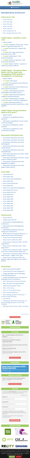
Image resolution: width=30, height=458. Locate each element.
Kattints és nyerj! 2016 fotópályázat (14, 188)
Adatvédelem (18, 456)
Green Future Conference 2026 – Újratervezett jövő (14, 367)
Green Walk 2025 (8, 210)
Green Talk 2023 (7, 24)
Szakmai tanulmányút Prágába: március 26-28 (13, 352)
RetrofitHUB (6, 298)
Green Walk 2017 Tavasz (10, 190)
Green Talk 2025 (7, 19)
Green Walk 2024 (8, 208)
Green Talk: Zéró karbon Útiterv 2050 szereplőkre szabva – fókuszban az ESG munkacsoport (13, 378)
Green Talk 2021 (7, 28)
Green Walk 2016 (8, 185)
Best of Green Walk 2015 (10, 183)
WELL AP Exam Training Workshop (13, 283)
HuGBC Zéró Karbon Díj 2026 (9, 348)
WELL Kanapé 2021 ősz (9, 31)
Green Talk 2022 (7, 26)
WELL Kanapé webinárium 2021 (12, 33)
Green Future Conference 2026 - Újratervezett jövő (14, 345)
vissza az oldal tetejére (25, 314)
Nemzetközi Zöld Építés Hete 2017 (13, 138)
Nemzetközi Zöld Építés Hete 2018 (13, 140)
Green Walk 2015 (8, 181)
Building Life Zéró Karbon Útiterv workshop (15, 306)
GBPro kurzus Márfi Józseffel (11, 269)
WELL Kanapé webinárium (10, 292)
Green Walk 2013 (8, 174)
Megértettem (12, 456)
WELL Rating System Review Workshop (14, 281)
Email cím (5, 397)
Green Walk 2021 (8, 201)
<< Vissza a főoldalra (15, 317)
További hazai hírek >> (15, 357)
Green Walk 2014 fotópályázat (12, 179)
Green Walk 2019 (8, 197)
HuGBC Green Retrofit (9, 220)
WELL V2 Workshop (8, 288)
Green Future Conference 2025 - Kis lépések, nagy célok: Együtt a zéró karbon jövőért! (14, 259)
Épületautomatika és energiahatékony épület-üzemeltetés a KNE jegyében (14, 104)
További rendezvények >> (15, 384)
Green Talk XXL (7, 217)
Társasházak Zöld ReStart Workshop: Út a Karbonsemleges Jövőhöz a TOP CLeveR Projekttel (14, 302)
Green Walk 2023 (8, 206)
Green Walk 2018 (8, 194)
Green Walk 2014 (8, 176)
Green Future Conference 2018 (12, 237)
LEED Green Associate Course (12, 286)
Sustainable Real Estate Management (14, 271)
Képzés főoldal (7, 42)
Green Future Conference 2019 (12, 240)
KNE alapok (13, 81)
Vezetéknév (5, 402)
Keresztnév (5, 407)
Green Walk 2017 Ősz (9, 192)
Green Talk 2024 (7, 22)
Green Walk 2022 (8, 203)
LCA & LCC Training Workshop (11, 290)
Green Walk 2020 (8, 199)
